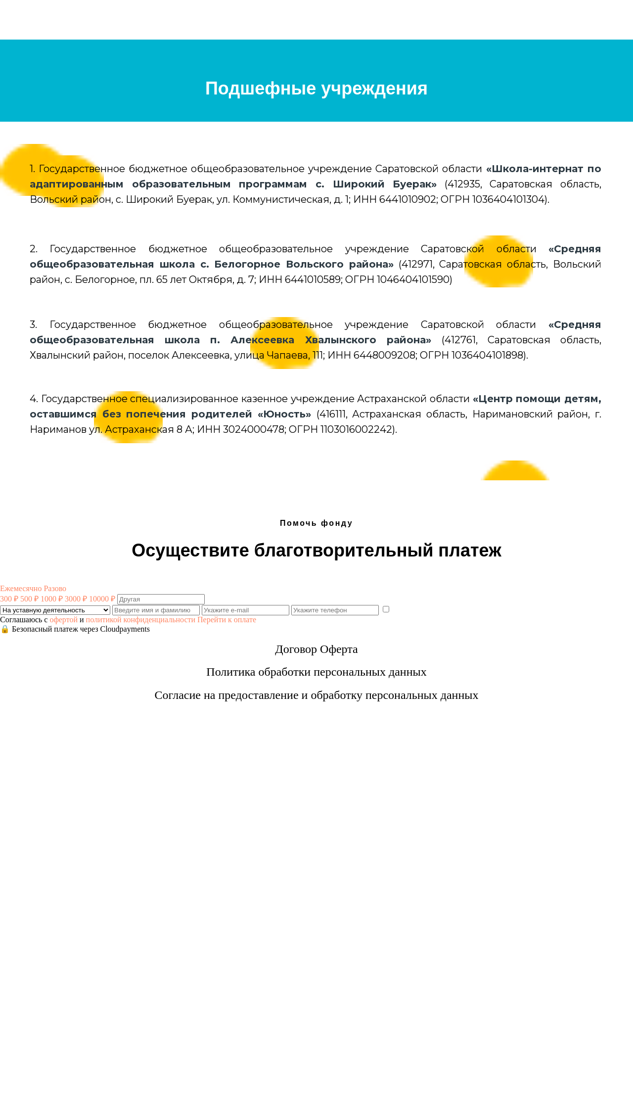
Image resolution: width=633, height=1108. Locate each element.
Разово (55, 588)
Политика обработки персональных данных (316, 671)
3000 (76, 599)
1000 (52, 599)
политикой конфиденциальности (141, 619)
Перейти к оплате (226, 619)
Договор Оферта (316, 649)
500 (29, 599)
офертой (63, 619)
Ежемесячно (21, 588)
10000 (102, 599)
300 (9, 599)
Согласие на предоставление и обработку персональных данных (317, 695)
